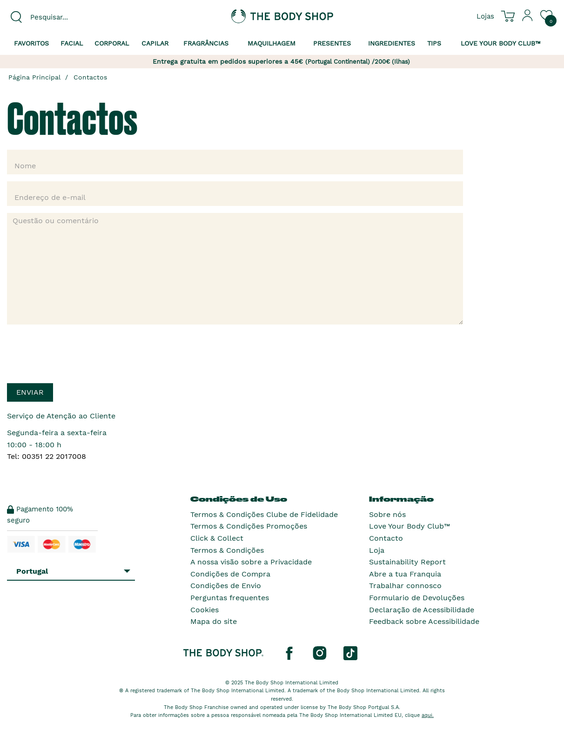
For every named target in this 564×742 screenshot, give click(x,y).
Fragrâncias (205, 43)
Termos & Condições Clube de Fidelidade (264, 514)
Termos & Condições (227, 550)
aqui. (428, 715)
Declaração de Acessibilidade (421, 609)
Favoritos (31, 43)
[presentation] (77, 349)
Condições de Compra (230, 574)
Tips (434, 43)
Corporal (111, 43)
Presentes (332, 43)
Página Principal (34, 77)
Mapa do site (213, 621)
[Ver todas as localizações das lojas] (485, 16)
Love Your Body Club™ (409, 526)
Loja (376, 550)
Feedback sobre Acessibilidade (424, 621)
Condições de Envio (225, 585)
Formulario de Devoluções (416, 597)
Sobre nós (387, 514)
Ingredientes (391, 43)
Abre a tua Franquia (405, 574)
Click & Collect (216, 538)
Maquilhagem (271, 43)
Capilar (154, 43)
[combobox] (70, 17)
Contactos (90, 77)
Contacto (386, 538)
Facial (71, 43)
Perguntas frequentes (229, 597)
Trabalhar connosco (405, 585)
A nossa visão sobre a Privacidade (251, 561)
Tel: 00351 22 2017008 (46, 456)
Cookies (204, 609)
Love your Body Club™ (501, 43)
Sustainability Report (407, 561)
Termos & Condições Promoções (248, 526)
